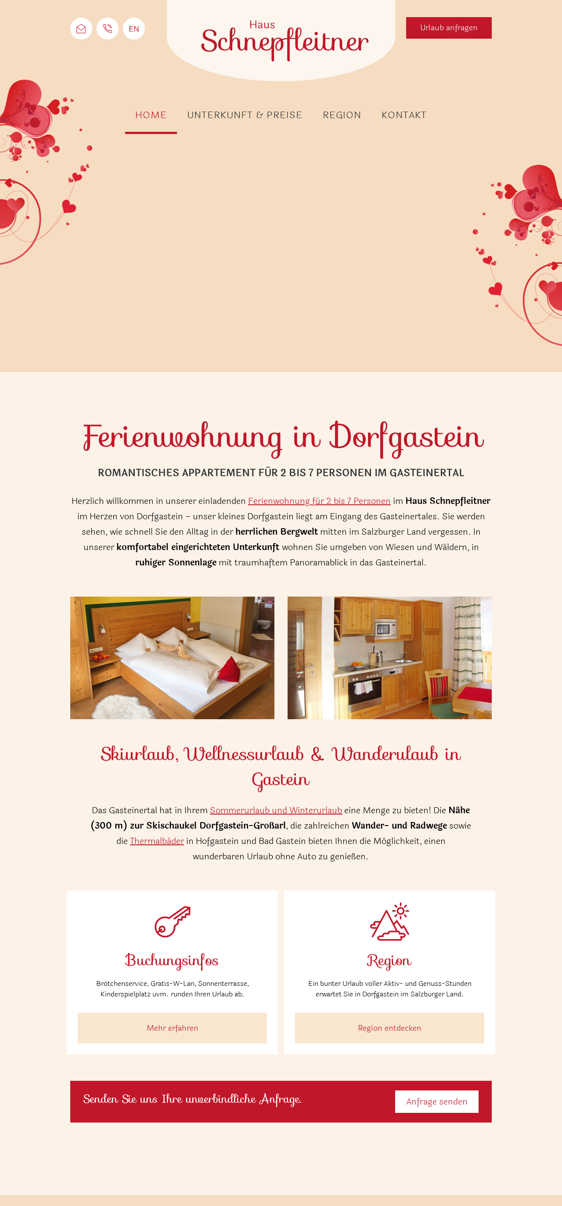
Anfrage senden (437, 1101)
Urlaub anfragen (449, 28)
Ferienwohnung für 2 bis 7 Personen (319, 501)
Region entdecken (390, 1028)
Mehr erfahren (172, 1028)
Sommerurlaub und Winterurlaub (276, 810)
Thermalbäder (157, 841)
